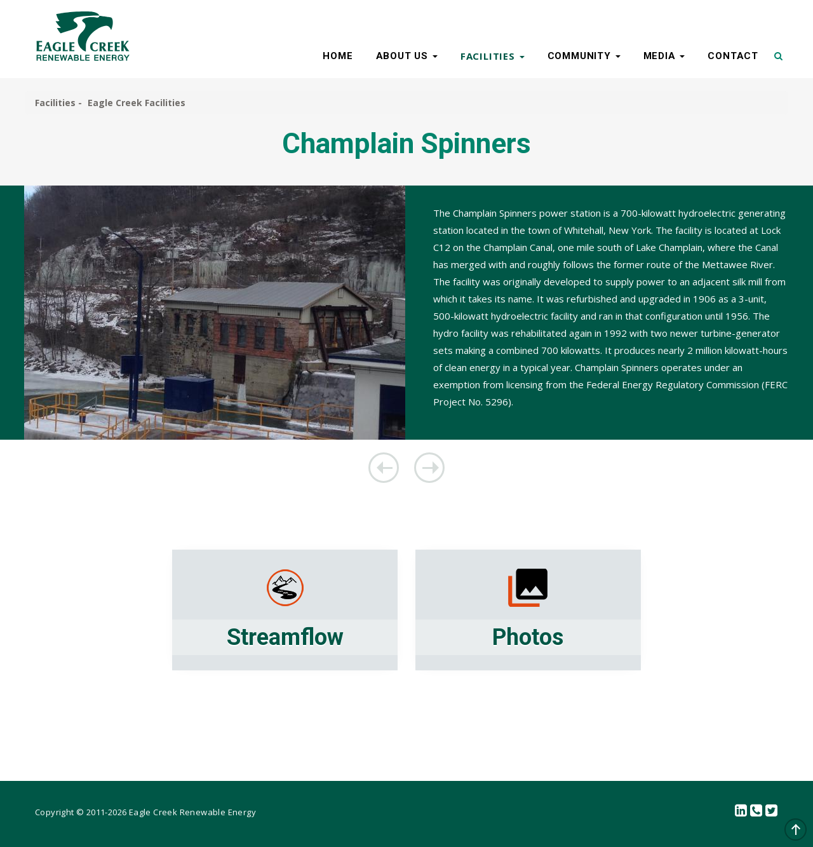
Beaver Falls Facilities (383, 467)
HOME (338, 56)
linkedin (741, 811)
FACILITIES (492, 56)
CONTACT (733, 56)
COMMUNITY (584, 56)
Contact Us (756, 811)
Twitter (771, 811)
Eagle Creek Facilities (136, 103)
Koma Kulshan (429, 467)
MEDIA (664, 56)
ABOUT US (407, 56)
